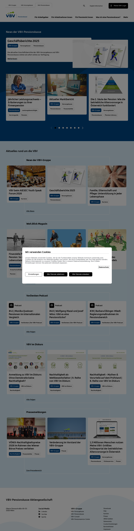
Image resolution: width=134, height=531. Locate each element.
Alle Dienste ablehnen (55, 274)
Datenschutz (104, 267)
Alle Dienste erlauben (80, 274)
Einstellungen (33, 274)
